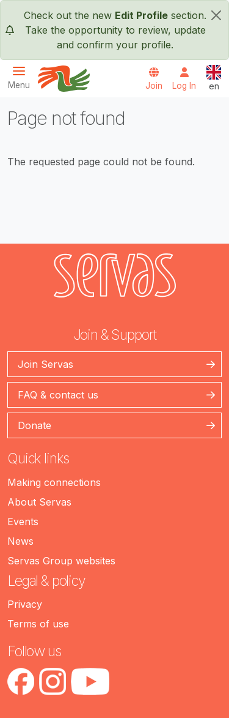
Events (22, 521)
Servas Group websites (61, 561)
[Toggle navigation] (22, 77)
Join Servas (45, 364)
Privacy (24, 604)
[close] (216, 15)
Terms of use (38, 624)
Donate (34, 425)
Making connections (54, 482)
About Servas (39, 502)
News (20, 541)
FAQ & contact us (58, 395)
